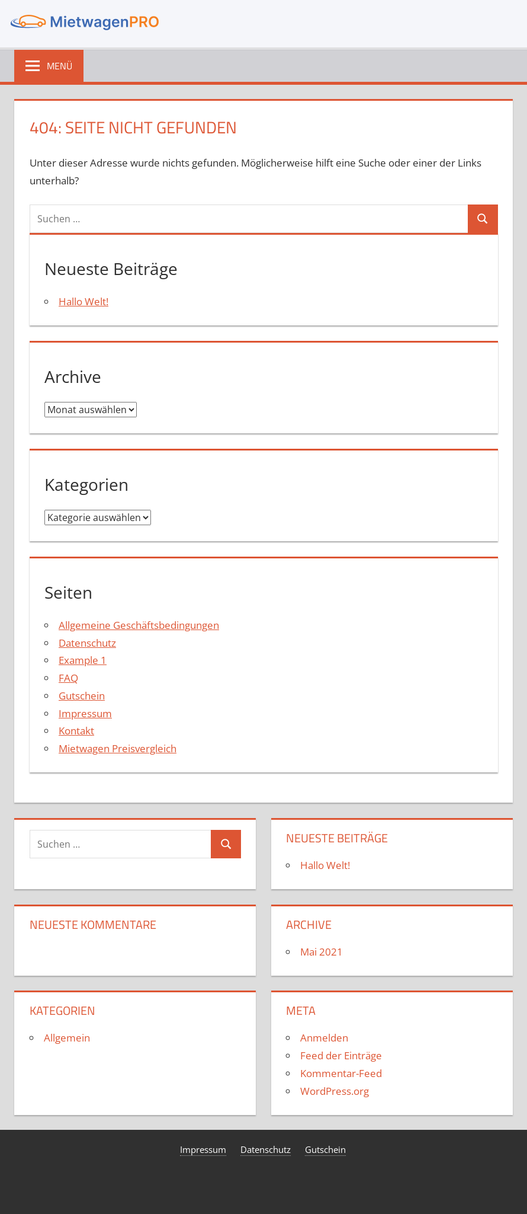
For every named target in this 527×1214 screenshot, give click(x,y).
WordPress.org (334, 1091)
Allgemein (67, 1037)
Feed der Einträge (341, 1055)
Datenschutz (87, 643)
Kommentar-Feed (341, 1073)
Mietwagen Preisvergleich (117, 748)
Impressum (85, 713)
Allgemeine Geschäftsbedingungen (139, 625)
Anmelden (324, 1037)
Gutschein (82, 695)
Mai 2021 (321, 952)
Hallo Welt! (83, 301)
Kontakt (76, 730)
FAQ (68, 678)
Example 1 (83, 660)
